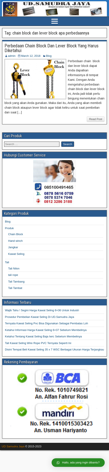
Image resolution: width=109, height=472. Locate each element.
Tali (7, 262)
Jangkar (13, 247)
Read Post (95, 119)
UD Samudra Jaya (13, 446)
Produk (9, 228)
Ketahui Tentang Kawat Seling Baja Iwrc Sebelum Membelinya (43, 336)
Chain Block (15, 234)
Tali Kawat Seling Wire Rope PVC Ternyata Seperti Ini (38, 343)
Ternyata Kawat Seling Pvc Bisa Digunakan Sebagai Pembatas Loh (46, 323)
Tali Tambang (16, 281)
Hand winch (15, 240)
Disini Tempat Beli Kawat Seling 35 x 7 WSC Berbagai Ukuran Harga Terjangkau (54, 349)
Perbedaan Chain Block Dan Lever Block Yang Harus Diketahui (51, 48)
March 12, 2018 (30, 55)
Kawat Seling (16, 254)
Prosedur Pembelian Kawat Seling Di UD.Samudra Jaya (39, 317)
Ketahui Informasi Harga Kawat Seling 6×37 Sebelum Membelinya (46, 330)
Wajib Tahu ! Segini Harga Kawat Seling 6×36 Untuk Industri (42, 310)
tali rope (13, 275)
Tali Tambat (15, 288)
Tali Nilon (13, 268)
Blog (49, 55)
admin (11, 55)
